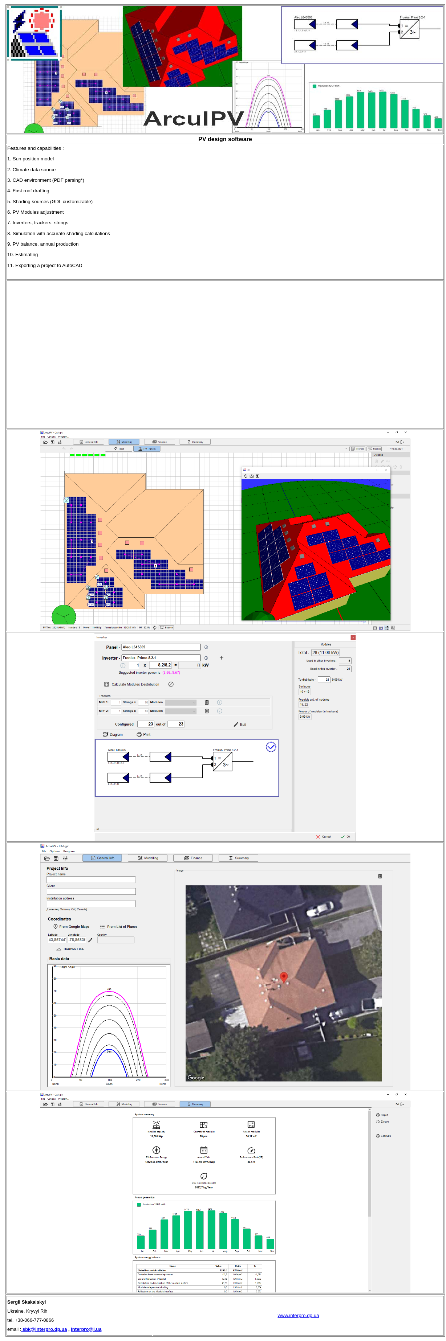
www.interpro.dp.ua (298, 1315)
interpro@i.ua (86, 1329)
